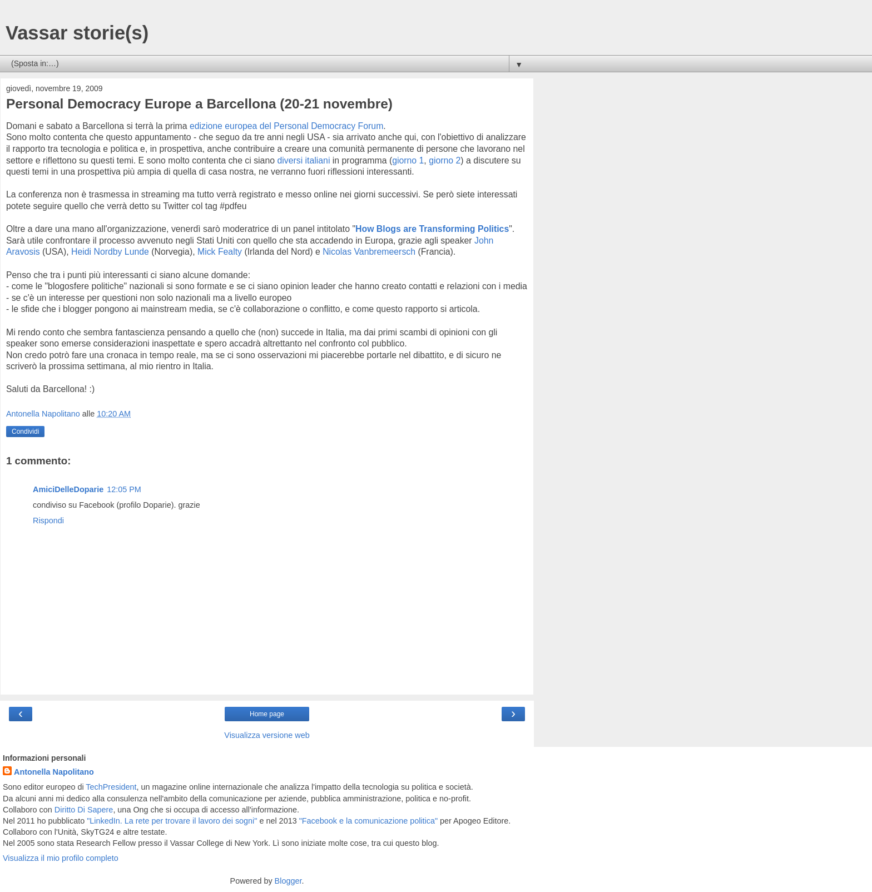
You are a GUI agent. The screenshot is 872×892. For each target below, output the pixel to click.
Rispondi (48, 520)
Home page (267, 714)
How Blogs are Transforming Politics (432, 229)
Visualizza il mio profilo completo (60, 858)
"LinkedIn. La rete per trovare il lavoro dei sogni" (172, 820)
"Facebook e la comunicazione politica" (368, 820)
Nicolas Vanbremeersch (369, 251)
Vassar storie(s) (77, 32)
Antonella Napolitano (54, 771)
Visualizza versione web (266, 735)
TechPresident (111, 786)
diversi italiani (303, 160)
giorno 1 (408, 160)
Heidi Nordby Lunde (110, 251)
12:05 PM (124, 489)
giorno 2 (444, 160)
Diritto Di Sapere (83, 809)
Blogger (288, 880)
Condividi (25, 431)
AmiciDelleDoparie (68, 489)
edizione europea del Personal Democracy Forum (286, 126)
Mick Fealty (219, 251)
